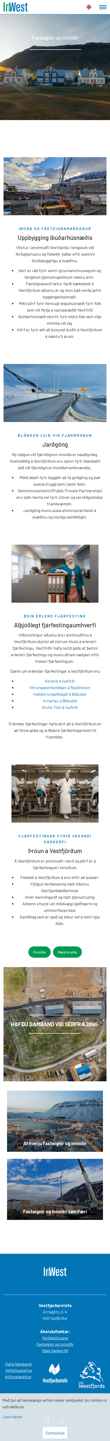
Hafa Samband (18, 1364)
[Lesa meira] (55, 1024)
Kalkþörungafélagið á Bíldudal (59, 694)
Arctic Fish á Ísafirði (60, 707)
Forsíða (39, 952)
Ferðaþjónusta (55, 1337)
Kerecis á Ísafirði (60, 680)
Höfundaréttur (18, 1376)
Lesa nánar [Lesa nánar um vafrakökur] (12, 1416)
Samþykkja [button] (55, 1432)
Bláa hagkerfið (55, 1350)
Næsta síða (67, 952)
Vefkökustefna (18, 1370)
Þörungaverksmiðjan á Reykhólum (60, 687)
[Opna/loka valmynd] (103, 7)
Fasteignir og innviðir (55, 1344)
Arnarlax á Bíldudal (60, 700)
